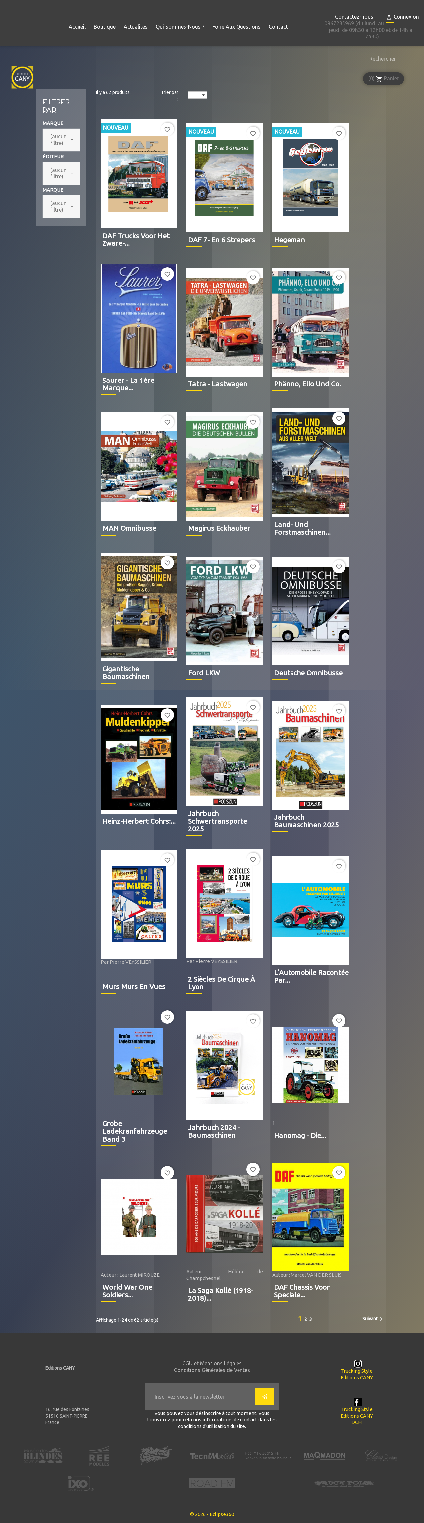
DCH (356, 1422)
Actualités (136, 27)
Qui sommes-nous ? (180, 27)
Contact (278, 27)
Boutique (105, 27)
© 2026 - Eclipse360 (212, 1514)
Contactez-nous (354, 17)
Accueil (77, 27)
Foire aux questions (236, 27)
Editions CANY (357, 1377)
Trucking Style (357, 1371)
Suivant (373, 1319)
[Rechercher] (381, 58)
